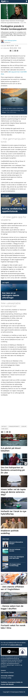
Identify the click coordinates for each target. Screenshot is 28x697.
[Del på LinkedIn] (15, 51)
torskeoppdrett (14, 426)
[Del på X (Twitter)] (13, 51)
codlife (23, 426)
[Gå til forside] (12, 1)
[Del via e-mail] (17, 51)
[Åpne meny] (27, 1)
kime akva (5, 428)
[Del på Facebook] (10, 51)
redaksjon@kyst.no (16, 644)
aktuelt (4, 426)
